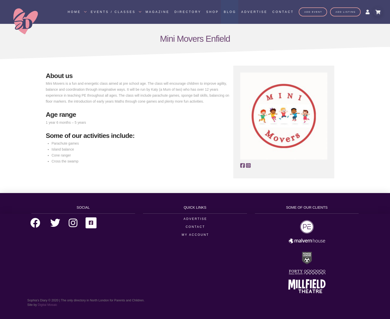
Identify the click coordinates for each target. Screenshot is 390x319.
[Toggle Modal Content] (377, 11)
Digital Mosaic (47, 305)
